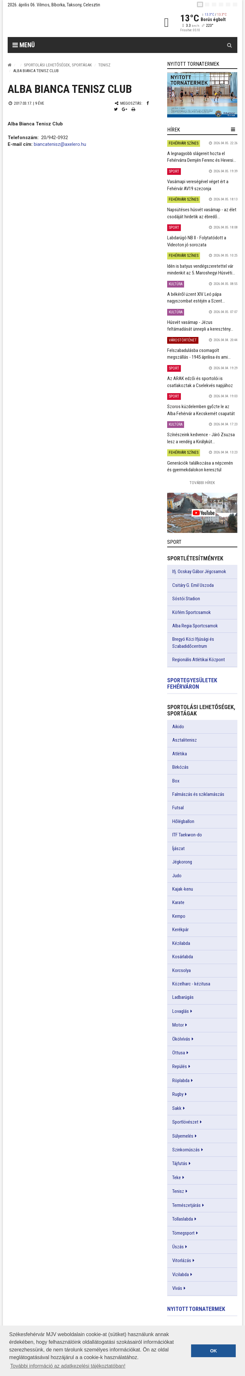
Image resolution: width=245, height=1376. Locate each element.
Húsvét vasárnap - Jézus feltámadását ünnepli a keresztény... (200, 325)
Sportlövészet (185, 1122)
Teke (176, 1177)
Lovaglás (180, 1011)
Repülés (179, 1066)
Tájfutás (179, 1163)
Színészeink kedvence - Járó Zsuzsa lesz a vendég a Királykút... (201, 438)
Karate (178, 902)
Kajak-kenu (182, 889)
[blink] (235, 4)
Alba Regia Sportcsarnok (195, 626)
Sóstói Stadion (186, 599)
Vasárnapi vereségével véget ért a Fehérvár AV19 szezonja (197, 185)
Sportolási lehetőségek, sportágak (58, 65)
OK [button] (213, 1350)
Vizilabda (180, 1274)
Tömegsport (183, 1233)
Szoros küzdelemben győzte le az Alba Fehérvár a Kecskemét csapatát (201, 410)
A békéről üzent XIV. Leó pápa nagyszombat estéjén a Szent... (196, 297)
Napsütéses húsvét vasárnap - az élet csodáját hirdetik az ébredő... (201, 213)
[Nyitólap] (9, 65)
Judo (177, 876)
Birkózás (180, 767)
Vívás (177, 1288)
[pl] (214, 4)
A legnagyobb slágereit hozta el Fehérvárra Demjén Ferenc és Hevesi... (201, 157)
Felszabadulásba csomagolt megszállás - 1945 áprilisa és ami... (199, 354)
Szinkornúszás (186, 1150)
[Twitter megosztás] (116, 109)
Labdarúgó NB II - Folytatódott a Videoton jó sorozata (196, 241)
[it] (228, 4)
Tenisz (104, 65)
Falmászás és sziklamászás (198, 794)
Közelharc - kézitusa (191, 984)
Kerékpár (180, 929)
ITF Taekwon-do (187, 835)
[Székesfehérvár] (66, 22)
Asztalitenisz (184, 740)
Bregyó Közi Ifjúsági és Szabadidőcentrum (193, 642)
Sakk (177, 1108)
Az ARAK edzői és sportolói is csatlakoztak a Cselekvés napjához (200, 382)
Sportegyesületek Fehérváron (192, 683)
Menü (23, 45)
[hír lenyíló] (233, 129)
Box (176, 781)
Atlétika (179, 754)
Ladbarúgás (183, 997)
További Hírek (202, 482)
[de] (221, 4)
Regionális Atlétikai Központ (198, 659)
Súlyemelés (182, 1136)
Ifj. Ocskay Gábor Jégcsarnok (199, 571)
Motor (178, 1025)
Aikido (178, 726)
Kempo (178, 916)
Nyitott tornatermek (196, 1308)
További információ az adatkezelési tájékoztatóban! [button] (67, 1366)
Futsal (178, 808)
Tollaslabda (182, 1219)
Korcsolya (181, 970)
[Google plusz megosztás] (124, 109)
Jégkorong (182, 862)
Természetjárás (186, 1205)
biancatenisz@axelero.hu (60, 144)
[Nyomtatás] (133, 109)
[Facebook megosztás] (147, 103)
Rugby (177, 1094)
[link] (202, 94)
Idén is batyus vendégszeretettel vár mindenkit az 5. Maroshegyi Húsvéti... (201, 269)
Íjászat (178, 848)
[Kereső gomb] (229, 45)
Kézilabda (181, 943)
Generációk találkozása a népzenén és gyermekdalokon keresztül (200, 466)
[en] (207, 4)
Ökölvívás (181, 1039)
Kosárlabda (182, 957)
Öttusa (178, 1053)
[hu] (200, 4)
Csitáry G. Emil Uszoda (193, 585)
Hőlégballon (183, 821)
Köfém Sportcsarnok (191, 612)
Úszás (178, 1247)
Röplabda (180, 1080)
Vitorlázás (181, 1260)
